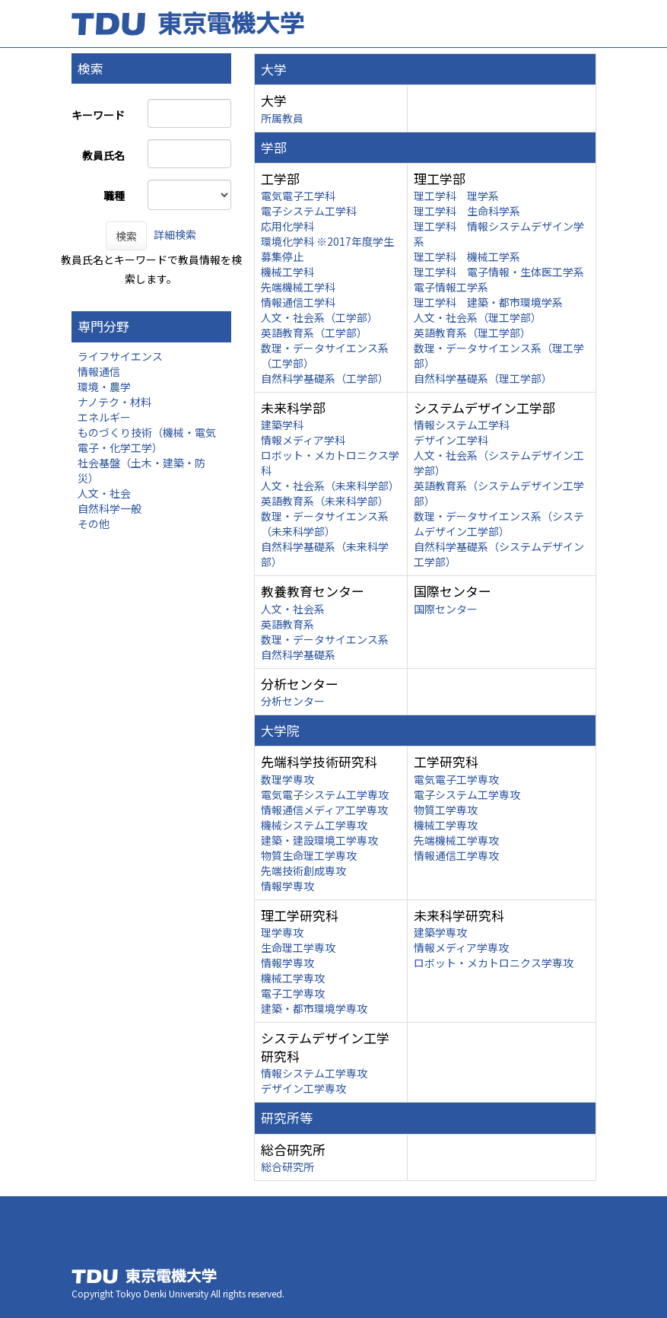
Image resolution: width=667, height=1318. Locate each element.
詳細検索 (175, 234)
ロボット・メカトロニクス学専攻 (493, 962)
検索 (126, 236)
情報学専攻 (287, 885)
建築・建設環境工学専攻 (319, 840)
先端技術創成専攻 (303, 870)
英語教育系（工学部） (314, 332)
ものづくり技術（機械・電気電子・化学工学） (147, 440)
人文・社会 (104, 493)
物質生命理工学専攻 (309, 855)
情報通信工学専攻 (456, 855)
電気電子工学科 (298, 195)
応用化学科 (287, 226)
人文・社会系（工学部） (319, 317)
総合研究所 (287, 1166)
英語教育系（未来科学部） (325, 500)
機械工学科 (287, 271)
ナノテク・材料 (114, 401)
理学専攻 (282, 932)
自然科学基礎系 (298, 654)
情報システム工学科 (462, 424)
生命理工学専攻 (298, 947)
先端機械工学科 (298, 286)
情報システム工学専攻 (314, 1073)
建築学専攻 (440, 932)
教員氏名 (103, 155)
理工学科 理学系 (456, 195)
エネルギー (104, 417)
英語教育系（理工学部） (472, 332)
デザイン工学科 (451, 439)
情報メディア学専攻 (461, 947)
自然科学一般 (109, 508)
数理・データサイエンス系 (325, 639)
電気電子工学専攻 (456, 779)
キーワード (98, 115)
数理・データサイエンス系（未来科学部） (325, 523)
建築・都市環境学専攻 (314, 1008)
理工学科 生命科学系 (467, 210)
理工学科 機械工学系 (467, 256)
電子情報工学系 (451, 286)
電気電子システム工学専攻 (325, 794)
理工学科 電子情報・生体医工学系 (499, 271)
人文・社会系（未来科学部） (330, 485)
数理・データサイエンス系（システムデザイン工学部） (499, 523)
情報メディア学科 (303, 439)
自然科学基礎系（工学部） (325, 378)
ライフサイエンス (120, 356)
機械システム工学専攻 (314, 825)
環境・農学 (104, 386)
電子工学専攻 (293, 993)
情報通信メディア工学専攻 (324, 809)
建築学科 (282, 424)
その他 (94, 523)
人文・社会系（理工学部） (478, 317)
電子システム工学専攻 (467, 794)
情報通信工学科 (298, 302)
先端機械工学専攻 (456, 840)
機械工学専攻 (446, 825)
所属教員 (282, 118)
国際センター (446, 608)
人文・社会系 (293, 608)
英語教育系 (287, 624)
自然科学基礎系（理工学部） (483, 378)
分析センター (293, 700)
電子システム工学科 (309, 210)
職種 (114, 195)
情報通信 (99, 371)
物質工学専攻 (446, 809)
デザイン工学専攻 (303, 1088)
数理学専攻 (287, 779)
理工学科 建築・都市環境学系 (488, 302)
